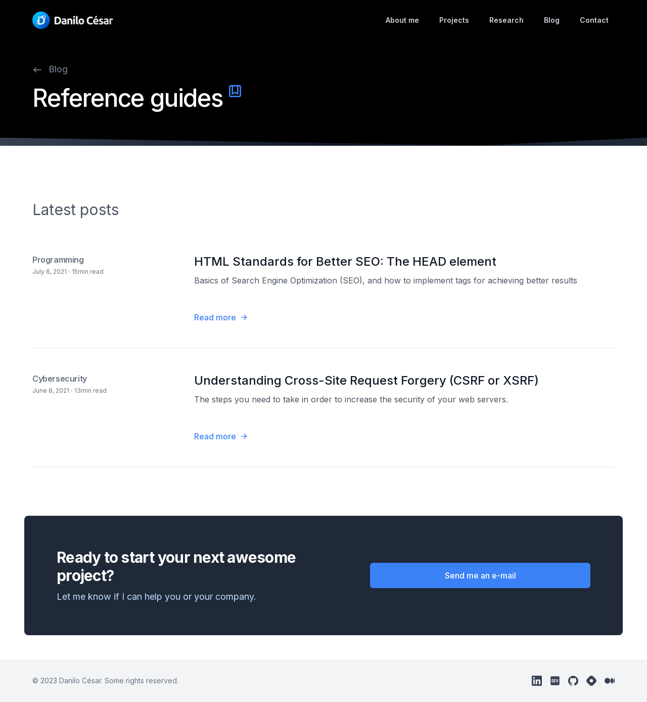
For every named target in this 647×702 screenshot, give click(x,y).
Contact (594, 20)
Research (506, 20)
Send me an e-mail (480, 575)
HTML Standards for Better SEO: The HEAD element (345, 261)
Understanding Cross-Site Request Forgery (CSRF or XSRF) (366, 380)
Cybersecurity (59, 379)
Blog (552, 20)
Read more (221, 317)
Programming (58, 260)
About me (402, 20)
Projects (454, 20)
